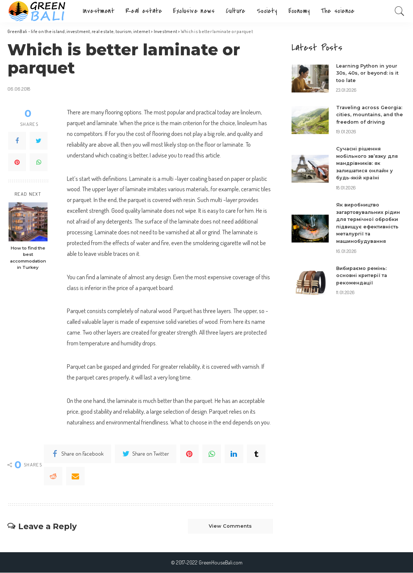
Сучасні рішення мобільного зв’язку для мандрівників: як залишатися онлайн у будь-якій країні (367, 163)
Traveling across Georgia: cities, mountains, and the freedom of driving (370, 114)
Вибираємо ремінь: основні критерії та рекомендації (362, 275)
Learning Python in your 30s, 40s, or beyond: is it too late (367, 73)
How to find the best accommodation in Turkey (28, 257)
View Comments (229, 527)
